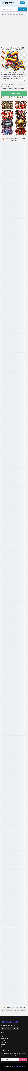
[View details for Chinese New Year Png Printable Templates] (14, 420)
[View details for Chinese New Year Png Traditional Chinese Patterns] (14, 534)
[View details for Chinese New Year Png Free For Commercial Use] (14, 822)
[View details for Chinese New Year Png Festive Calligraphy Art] (14, 573)
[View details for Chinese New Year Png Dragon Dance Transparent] (14, 324)
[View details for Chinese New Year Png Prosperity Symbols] (14, 611)
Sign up (22, 2)
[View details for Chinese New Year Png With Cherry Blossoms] (14, 458)
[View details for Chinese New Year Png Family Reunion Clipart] (14, 171)
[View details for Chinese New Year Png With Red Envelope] (14, 898)
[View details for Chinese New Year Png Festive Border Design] (14, 649)
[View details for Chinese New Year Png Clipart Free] (14, 956)
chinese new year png (7, 76)
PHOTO (3, 1044)
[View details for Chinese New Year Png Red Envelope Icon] (14, 305)
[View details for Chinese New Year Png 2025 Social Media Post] (14, 381)
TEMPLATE (3, 1040)
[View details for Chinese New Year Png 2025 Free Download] (14, 994)
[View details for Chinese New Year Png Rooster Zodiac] (14, 592)
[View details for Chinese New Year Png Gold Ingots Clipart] (14, 515)
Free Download (14, 93)
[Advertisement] (14, 31)
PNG (2, 1036)
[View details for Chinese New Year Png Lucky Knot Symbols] (14, 209)
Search (22, 9)
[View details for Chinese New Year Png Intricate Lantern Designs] (14, 343)
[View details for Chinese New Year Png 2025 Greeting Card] (14, 745)
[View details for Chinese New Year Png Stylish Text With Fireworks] (14, 190)
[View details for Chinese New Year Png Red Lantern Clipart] (14, 630)
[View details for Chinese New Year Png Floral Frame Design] (14, 726)
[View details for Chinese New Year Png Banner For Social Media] (14, 688)
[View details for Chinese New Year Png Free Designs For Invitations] (14, 152)
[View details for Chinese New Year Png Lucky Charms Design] (14, 496)
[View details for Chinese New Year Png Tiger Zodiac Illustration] (14, 439)
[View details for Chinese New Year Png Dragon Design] (14, 937)
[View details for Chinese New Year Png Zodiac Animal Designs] (14, 860)
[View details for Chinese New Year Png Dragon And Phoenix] (14, 669)
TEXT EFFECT (4, 1042)
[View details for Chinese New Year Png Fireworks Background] (14, 841)
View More (14, 1015)
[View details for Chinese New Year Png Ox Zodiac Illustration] (14, 247)
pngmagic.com (9, 1022)
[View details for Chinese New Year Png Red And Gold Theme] (14, 803)
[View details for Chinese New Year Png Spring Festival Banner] (14, 228)
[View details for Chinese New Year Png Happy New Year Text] (14, 362)
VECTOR (3, 1046)
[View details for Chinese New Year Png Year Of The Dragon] (14, 554)
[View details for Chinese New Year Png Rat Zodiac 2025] (14, 707)
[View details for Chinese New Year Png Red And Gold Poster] (14, 477)
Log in (17, 2)
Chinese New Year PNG (11, 13)
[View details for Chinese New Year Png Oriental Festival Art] (14, 401)
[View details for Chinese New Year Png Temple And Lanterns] (14, 783)
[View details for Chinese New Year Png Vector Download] (14, 764)
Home (2, 13)
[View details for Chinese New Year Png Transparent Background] (14, 975)
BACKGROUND (4, 1038)
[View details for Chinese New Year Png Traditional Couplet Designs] (14, 266)
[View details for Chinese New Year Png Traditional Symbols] (14, 879)
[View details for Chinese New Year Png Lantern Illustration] (14, 917)
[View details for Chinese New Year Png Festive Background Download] (14, 286)
